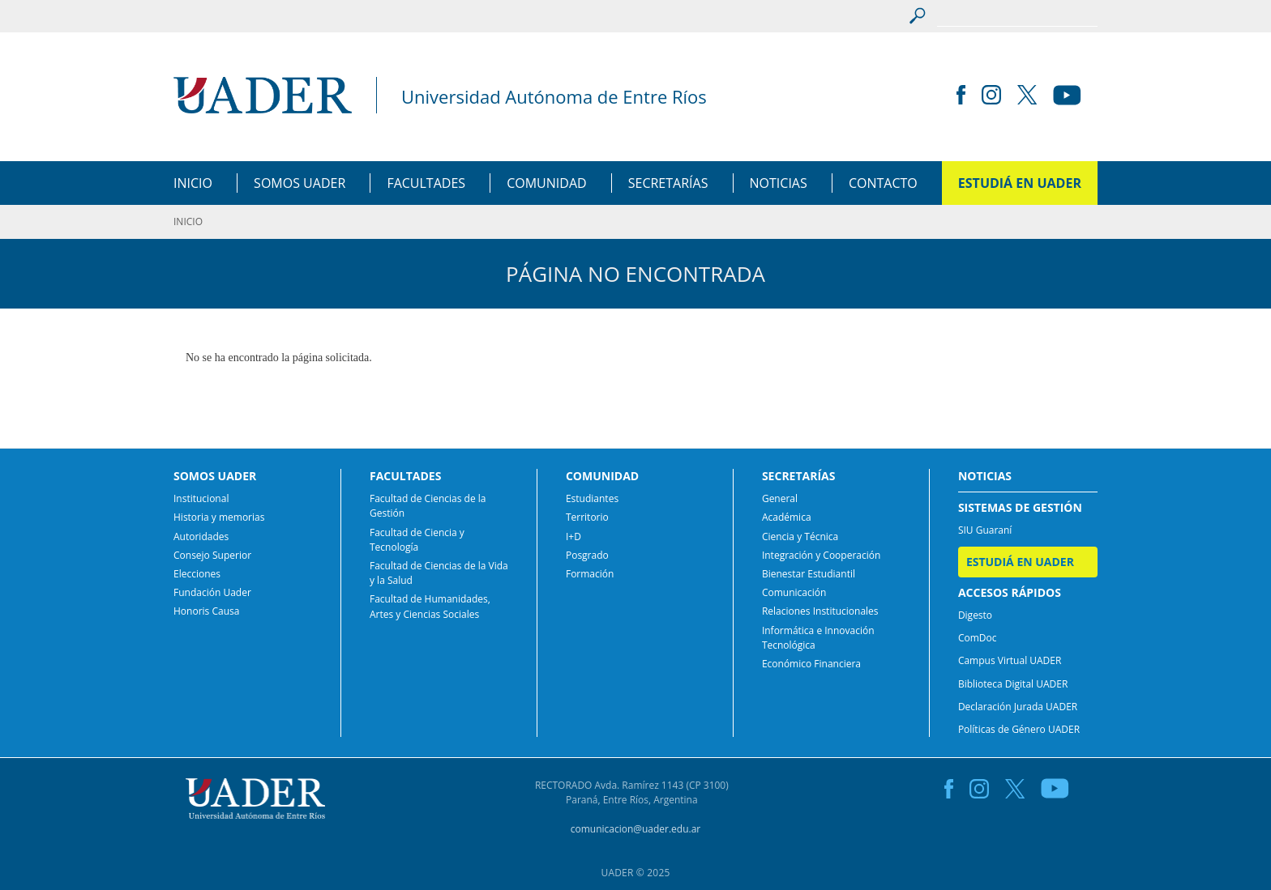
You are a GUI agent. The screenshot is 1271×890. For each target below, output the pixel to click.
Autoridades (201, 536)
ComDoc (977, 638)
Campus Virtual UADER (1010, 660)
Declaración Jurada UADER (1017, 706)
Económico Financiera (811, 664)
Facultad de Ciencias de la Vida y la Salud (439, 573)
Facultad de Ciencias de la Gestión (428, 506)
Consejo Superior (212, 555)
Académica (786, 517)
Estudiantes (592, 498)
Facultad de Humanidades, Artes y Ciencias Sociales (430, 606)
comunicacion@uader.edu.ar (635, 829)
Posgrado (587, 555)
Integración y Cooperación (821, 555)
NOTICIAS (778, 183)
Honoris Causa (206, 611)
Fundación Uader (212, 592)
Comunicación (794, 592)
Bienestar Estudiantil (808, 574)
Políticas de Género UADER (1019, 729)
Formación (590, 574)
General (780, 498)
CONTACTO (883, 183)
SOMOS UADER (299, 183)
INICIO (192, 183)
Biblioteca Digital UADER (1013, 684)
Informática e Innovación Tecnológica (818, 638)
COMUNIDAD (546, 183)
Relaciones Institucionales (820, 611)
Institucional (201, 498)
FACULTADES (426, 183)
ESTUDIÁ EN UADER (1019, 183)
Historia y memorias (218, 517)
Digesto (975, 615)
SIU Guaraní (985, 530)
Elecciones (196, 574)
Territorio (587, 517)
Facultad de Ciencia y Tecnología (417, 540)
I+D (573, 536)
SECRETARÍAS (668, 183)
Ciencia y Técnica (800, 536)
